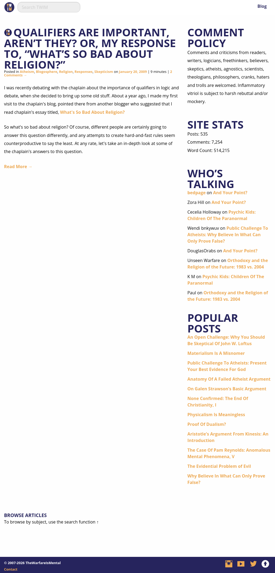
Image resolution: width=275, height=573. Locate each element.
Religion (66, 71)
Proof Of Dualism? (206, 424)
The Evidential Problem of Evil (219, 466)
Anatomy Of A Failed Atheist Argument (229, 379)
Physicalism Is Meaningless (216, 415)
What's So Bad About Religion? (92, 112)
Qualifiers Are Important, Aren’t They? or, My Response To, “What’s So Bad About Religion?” (90, 48)
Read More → (18, 166)
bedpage (196, 193)
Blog (262, 6)
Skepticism (103, 71)
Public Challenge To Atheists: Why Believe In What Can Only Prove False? (227, 234)
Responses (84, 71)
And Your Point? (230, 193)
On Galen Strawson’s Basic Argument (226, 389)
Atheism (27, 71)
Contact (10, 569)
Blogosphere (46, 71)
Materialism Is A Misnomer (216, 353)
